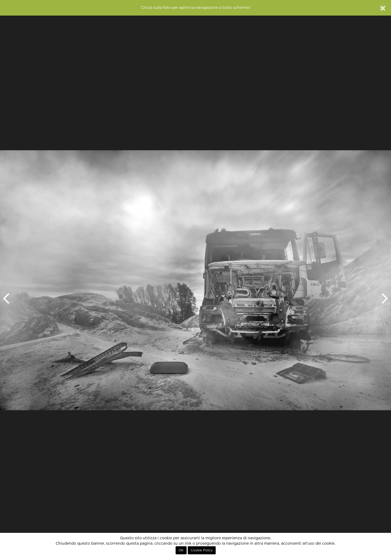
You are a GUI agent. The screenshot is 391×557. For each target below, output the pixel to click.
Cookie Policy (202, 550)
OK (181, 550)
